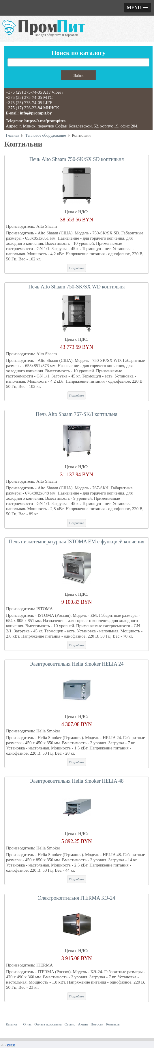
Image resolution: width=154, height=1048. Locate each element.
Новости (97, 1024)
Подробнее (76, 268)
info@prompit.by (36, 113)
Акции (83, 1024)
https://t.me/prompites (44, 120)
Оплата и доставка (47, 1024)
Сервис (70, 1024)
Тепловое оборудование (45, 135)
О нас (27, 1024)
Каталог (12, 1024)
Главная (12, 135)
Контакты (113, 1024)
